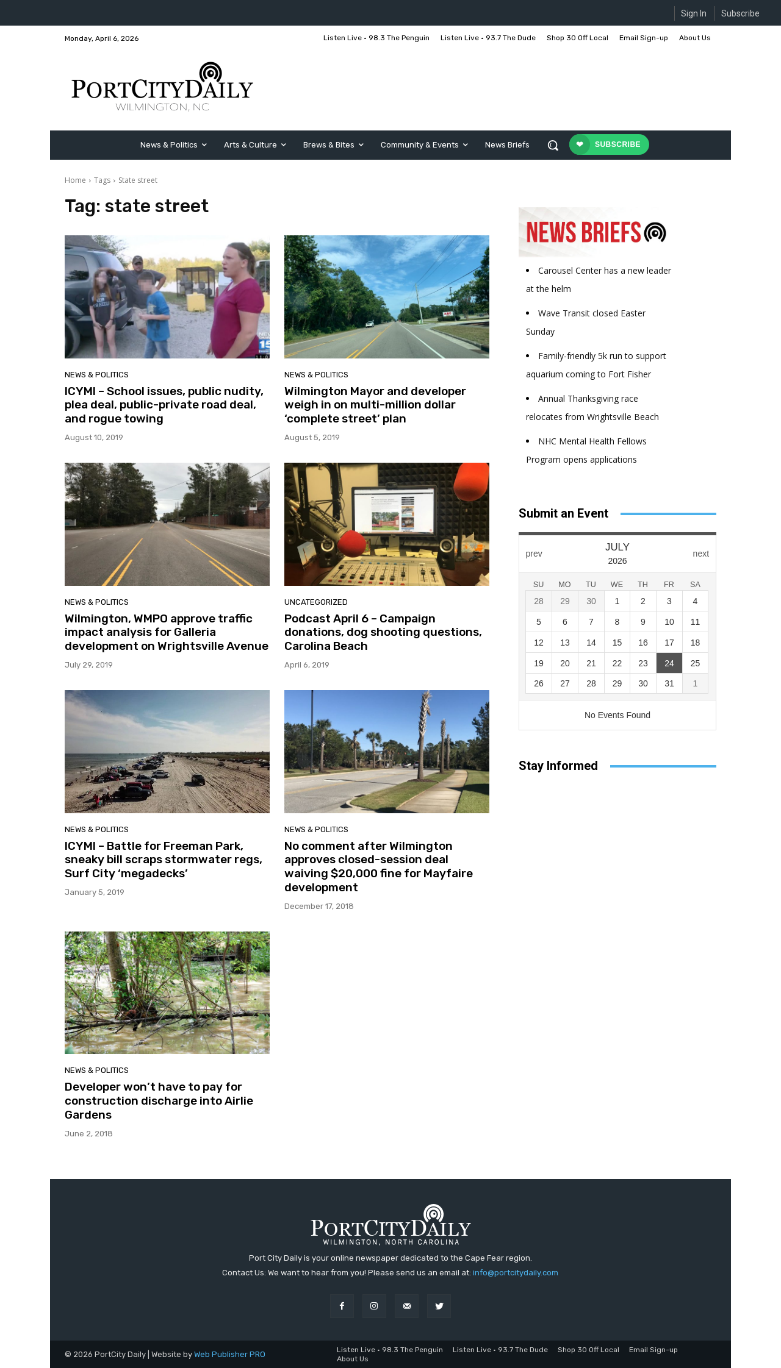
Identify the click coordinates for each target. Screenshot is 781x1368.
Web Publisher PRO (229, 1354)
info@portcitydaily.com (515, 1272)
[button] (552, 145)
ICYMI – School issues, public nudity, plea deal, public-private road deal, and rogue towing (164, 405)
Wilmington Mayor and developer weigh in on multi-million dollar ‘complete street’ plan (375, 405)
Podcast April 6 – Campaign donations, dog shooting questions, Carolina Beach (383, 632)
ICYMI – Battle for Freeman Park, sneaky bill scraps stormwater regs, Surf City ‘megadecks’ (163, 860)
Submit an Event (563, 513)
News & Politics (97, 375)
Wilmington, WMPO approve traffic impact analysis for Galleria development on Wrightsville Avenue (166, 632)
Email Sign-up (653, 1349)
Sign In (694, 13)
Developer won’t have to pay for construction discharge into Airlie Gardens (159, 1101)
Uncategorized (316, 602)
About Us (353, 1359)
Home (75, 180)
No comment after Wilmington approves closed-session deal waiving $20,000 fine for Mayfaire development (378, 866)
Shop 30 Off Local (588, 1349)
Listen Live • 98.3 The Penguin (390, 1349)
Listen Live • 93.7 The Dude (500, 1349)
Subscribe (740, 13)
